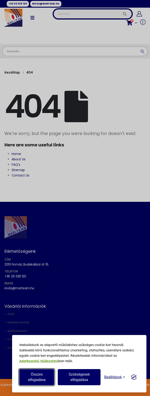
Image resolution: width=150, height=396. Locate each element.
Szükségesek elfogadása (79, 377)
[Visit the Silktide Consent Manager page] (134, 377)
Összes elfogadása (36, 377)
